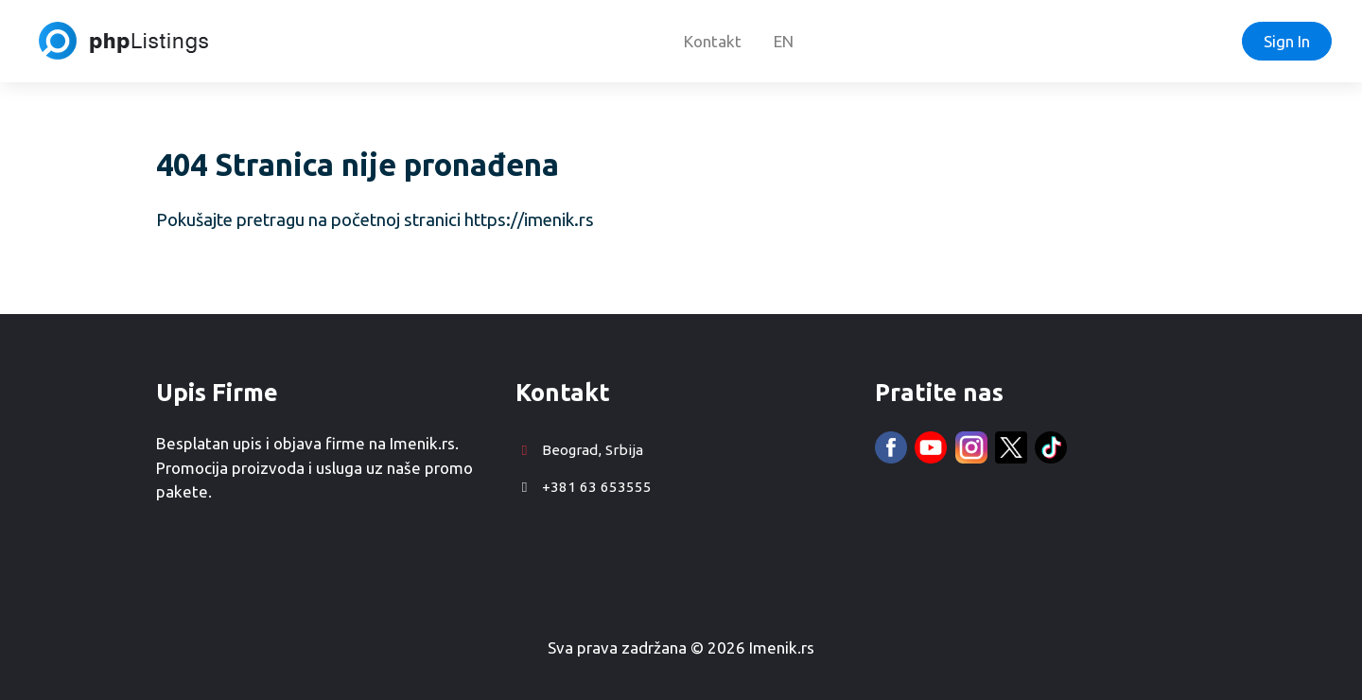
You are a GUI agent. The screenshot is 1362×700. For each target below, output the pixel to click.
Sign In (1287, 41)
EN (784, 41)
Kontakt (713, 41)
